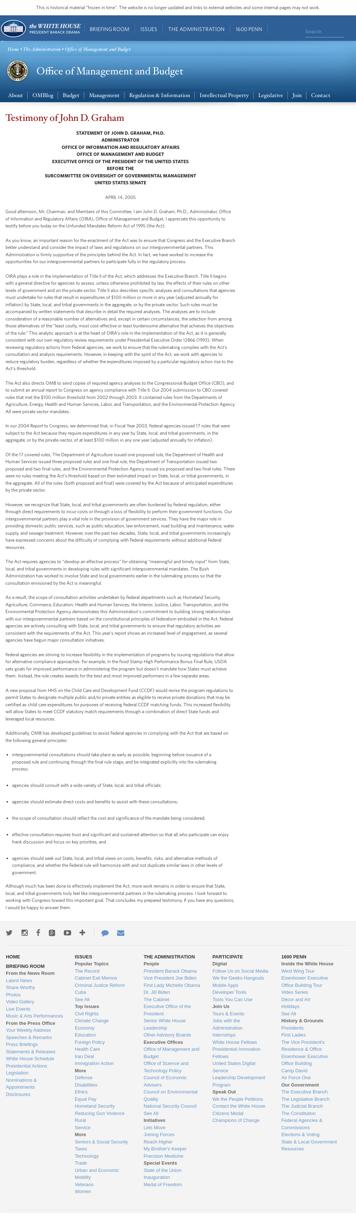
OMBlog (42, 95)
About (15, 95)
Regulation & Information (159, 95)
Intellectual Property (224, 95)
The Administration (196, 29)
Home (40, 28)
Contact (320, 95)
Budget (71, 95)
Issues (148, 29)
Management (104, 95)
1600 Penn (249, 29)
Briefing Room (109, 29)
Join (297, 95)
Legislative (270, 95)
